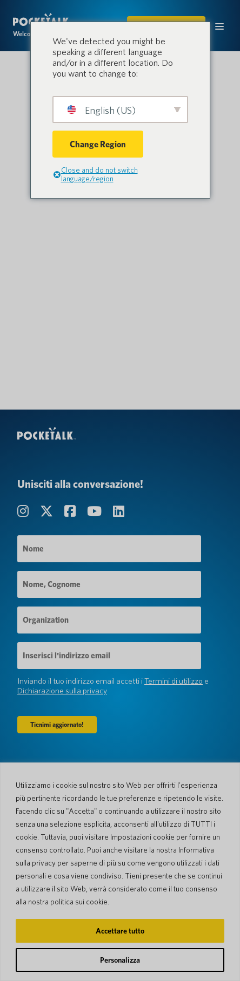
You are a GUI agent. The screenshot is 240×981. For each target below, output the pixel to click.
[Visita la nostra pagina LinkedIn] (118, 511)
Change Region (98, 144)
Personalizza (120, 960)
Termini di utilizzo (173, 681)
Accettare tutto (120, 931)
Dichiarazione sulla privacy (62, 691)
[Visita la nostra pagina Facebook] (71, 511)
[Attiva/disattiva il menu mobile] (219, 25)
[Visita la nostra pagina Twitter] (48, 511)
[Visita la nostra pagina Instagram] (24, 511)
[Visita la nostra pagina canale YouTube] (95, 511)
